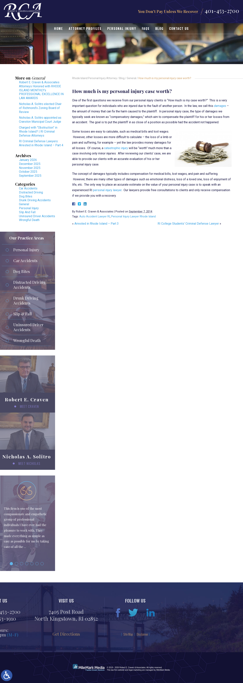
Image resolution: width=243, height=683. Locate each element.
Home (58, 28)
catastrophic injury (116, 148)
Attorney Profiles (85, 28)
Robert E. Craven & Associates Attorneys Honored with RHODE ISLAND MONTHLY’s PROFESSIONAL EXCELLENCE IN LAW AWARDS (41, 90)
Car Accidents (28, 188)
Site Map (58, 634)
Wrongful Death (29, 220)
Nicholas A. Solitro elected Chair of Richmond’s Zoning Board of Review (40, 108)
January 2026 (28, 160)
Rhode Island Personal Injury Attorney (94, 78)
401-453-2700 (222, 10)
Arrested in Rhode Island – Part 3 (96, 223)
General (131, 78)
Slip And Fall (27, 212)
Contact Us (179, 28)
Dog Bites (25, 196)
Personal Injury (121, 28)
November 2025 (29, 168)
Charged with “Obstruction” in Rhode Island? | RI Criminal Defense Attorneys (38, 131)
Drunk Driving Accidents (35, 200)
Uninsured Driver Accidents (37, 216)
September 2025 (30, 175)
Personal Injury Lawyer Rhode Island (133, 216)
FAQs (146, 28)
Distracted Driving (31, 192)
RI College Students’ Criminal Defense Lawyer (188, 223)
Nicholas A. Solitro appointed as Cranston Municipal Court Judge (40, 119)
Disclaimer (72, 634)
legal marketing (135, 670)
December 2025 (29, 164)
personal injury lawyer (107, 190)
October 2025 (28, 171)
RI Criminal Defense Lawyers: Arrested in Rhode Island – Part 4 (41, 143)
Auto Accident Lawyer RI (94, 216)
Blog (159, 28)
